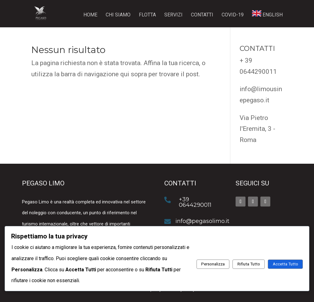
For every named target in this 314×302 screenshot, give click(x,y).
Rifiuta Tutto (248, 264)
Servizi (173, 15)
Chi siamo (118, 15)
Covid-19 (233, 15)
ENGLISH (267, 14)
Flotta (147, 15)
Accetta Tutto (285, 264)
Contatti (202, 15)
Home (90, 15)
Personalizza (213, 264)
